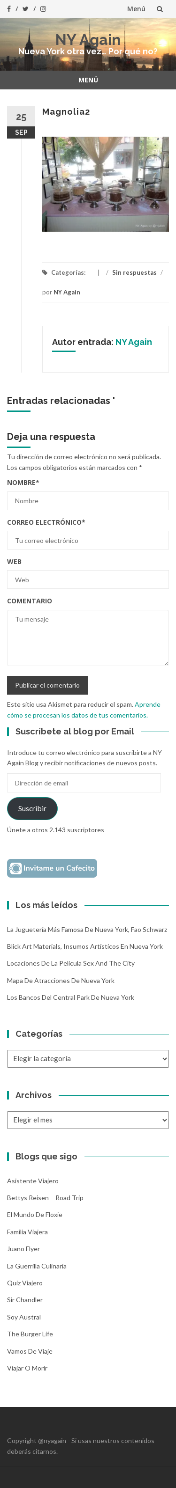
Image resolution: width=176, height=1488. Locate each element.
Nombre (23, 482)
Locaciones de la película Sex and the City (71, 963)
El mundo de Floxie (34, 1214)
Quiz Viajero (25, 1283)
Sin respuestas (134, 272)
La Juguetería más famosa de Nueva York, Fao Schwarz (87, 929)
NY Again (88, 39)
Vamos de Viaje (30, 1351)
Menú (136, 8)
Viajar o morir (27, 1368)
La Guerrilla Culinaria (37, 1266)
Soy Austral (24, 1317)
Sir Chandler (25, 1300)
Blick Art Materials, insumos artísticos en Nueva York (85, 946)
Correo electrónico (46, 522)
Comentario (29, 600)
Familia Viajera (27, 1232)
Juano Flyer (23, 1249)
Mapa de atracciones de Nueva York (61, 980)
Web (14, 561)
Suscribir (32, 808)
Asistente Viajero (33, 1181)
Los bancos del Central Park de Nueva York (70, 997)
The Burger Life (30, 1334)
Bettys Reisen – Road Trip (45, 1198)
